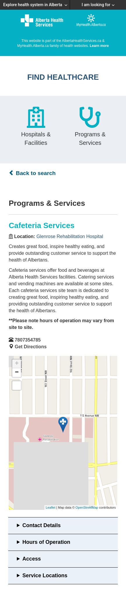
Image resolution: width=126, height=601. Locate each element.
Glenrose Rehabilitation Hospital (69, 236)
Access (31, 559)
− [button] (17, 372)
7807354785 (28, 339)
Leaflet (50, 507)
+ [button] (17, 363)
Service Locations (44, 575)
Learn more (99, 46)
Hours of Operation (46, 542)
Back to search (32, 173)
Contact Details (41, 525)
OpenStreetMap (87, 507)
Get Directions (30, 346)
